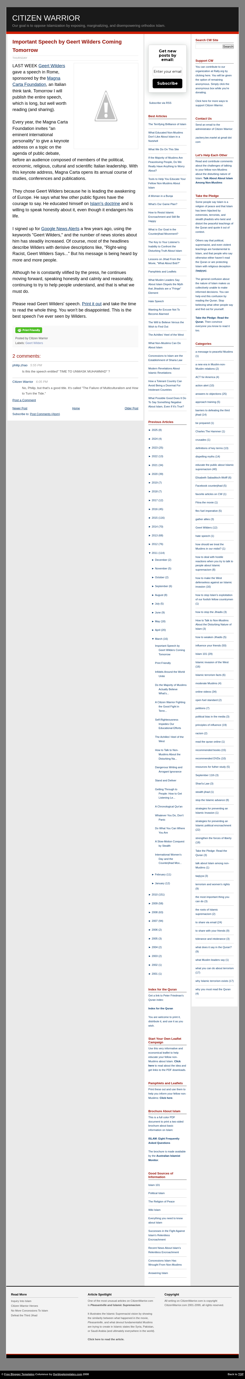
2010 (155, 894)
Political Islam (156, 1193)
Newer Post (19, 408)
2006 (155, 929)
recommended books (208, 750)
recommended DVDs (208, 758)
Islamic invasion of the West (211, 662)
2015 (155, 517)
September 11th (205, 775)
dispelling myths (205, 456)
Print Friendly (163, 663)
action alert (202, 385)
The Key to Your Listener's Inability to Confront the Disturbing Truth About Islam (165, 246)
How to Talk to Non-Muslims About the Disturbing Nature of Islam (213, 624)
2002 (155, 964)
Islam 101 (154, 1185)
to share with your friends (210, 930)
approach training (206, 401)
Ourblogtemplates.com (67, 1374)
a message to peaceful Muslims (214, 351)
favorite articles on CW (209, 494)
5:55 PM (36, 365)
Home (76, 408)
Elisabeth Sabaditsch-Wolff (211, 477)
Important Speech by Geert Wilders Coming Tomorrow (170, 650)
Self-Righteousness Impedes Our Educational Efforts (168, 724)
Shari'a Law (202, 783)
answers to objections (208, 393)
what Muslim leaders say (210, 959)
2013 (155, 535)
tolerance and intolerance (210, 938)
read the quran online (208, 741)
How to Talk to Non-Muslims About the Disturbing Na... (167, 754)
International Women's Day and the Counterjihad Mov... (168, 859)
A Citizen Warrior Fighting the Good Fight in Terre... (170, 706)
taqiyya (201, 270)
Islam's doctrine (105, 203)
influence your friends (208, 645)
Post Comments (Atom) (45, 414)
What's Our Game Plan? (162, 204)
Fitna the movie (205, 502)
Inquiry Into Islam (21, 1301)
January (160, 883)
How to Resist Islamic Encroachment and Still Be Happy (164, 216)
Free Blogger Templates (19, 1374)
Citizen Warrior (46, 18)
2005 (155, 938)
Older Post (131, 408)
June (158, 612)
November (161, 568)
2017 (155, 500)
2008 (155, 912)
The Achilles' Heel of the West (166, 334)
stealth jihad (203, 791)
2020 (155, 474)
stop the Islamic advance (210, 800)
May (158, 621)
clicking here (202, 75)
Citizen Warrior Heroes (24, 1305)
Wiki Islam (154, 1209)
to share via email (206, 922)
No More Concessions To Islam (29, 1310)
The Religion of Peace (161, 1201)
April (158, 629)
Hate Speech (156, 301)
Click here (166, 1097)
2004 (155, 947)
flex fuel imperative (206, 510)
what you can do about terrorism (214, 968)
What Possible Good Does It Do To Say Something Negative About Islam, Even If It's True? (167, 402)
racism (199, 733)
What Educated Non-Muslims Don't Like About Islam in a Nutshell (165, 137)
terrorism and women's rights (212, 884)
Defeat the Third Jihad (24, 1315)
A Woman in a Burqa (160, 196)
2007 (155, 920)
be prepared (203, 423)
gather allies (203, 519)
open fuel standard (206, 700)
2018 (155, 491)
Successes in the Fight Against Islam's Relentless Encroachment (166, 1235)
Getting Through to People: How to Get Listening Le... (168, 793)
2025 (155, 429)
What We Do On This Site (163, 149)
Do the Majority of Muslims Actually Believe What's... (171, 689)
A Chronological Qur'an (169, 806)
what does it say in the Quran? (213, 947)
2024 (155, 438)
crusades (201, 439)
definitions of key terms (209, 448)
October (160, 577)
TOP (241, 1374)
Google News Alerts (60, 228)
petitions (200, 708)
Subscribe (167, 83)
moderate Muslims (206, 683)
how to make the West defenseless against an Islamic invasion (213, 582)
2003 (155, 956)
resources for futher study (211, 766)
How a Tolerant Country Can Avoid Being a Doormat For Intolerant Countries (165, 385)
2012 (155, 544)
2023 (155, 447)
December (161, 559)
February (161, 874)
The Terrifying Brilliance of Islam (167, 124)
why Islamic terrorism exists (212, 980)
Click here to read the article (106, 1339)
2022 (155, 456)
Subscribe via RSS (160, 102)
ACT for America (205, 377)
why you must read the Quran (213, 989)
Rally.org (219, 71)
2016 (155, 509)
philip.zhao (20, 365)
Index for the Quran (160, 1008)
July (158, 603)
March (159, 638)
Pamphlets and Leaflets (162, 271)
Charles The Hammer (208, 431)
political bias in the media (210, 716)
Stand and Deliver (165, 780)
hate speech (203, 535)
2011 (155, 552)
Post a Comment (24, 400)
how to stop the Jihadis (209, 612)
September (162, 586)
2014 (155, 526)
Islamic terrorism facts (208, 674)
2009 (155, 903)
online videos (203, 691)
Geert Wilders (52, 65)
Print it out (92, 303)
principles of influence (208, 724)
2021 (155, 465)
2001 (155, 973)
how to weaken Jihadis (209, 637)
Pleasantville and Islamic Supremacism (115, 1305)
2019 (155, 482)
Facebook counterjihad (209, 485)
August (159, 595)
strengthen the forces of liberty (213, 838)
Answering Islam (158, 1273)
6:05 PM (42, 382)
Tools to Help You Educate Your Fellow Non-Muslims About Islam (167, 183)
